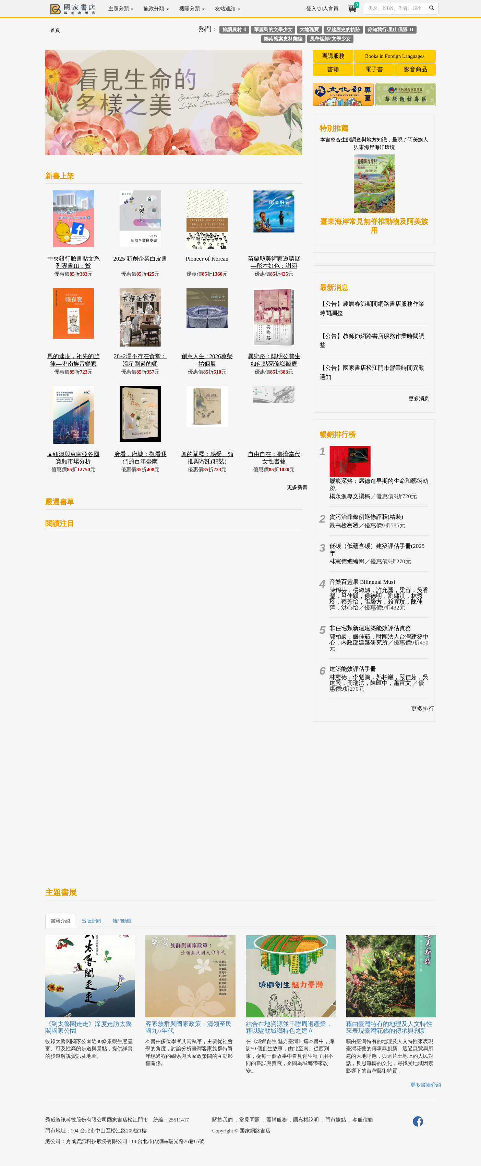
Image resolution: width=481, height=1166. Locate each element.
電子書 (374, 69)
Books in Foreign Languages (394, 56)
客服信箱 (362, 1120)
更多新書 (297, 487)
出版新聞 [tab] (91, 921)
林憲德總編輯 (346, 561)
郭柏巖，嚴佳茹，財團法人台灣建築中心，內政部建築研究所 (379, 640)
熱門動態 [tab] (122, 921)
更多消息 (419, 398)
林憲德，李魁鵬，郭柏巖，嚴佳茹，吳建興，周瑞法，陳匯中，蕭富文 (379, 680)
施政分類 (156, 8)
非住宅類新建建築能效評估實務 (370, 628)
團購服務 (333, 56)
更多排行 (422, 708)
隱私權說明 (306, 1120)
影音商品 (415, 69)
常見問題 (249, 1120)
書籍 (333, 69)
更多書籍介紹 (425, 1085)
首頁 (55, 30)
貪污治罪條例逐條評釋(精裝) (366, 517)
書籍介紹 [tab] (60, 921)
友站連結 (227, 8)
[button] (64, 106)
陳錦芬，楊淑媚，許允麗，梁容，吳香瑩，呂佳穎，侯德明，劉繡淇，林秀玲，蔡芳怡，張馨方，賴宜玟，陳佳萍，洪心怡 (379, 599)
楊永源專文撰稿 (349, 496)
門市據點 (335, 1120)
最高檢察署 (344, 525)
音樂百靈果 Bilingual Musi (362, 582)
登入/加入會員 (322, 8)
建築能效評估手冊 (352, 669)
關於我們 (222, 1120)
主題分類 (121, 8)
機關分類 (192, 8)
